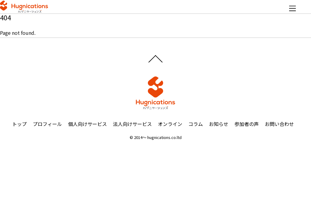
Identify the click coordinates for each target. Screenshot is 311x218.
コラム (195, 123)
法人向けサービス (132, 123)
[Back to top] (156, 62)
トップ (19, 123)
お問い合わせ (279, 123)
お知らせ (218, 123)
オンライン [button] (170, 123)
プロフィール (47, 123)
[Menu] (292, 8)
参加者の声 (246, 123)
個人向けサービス (87, 123)
